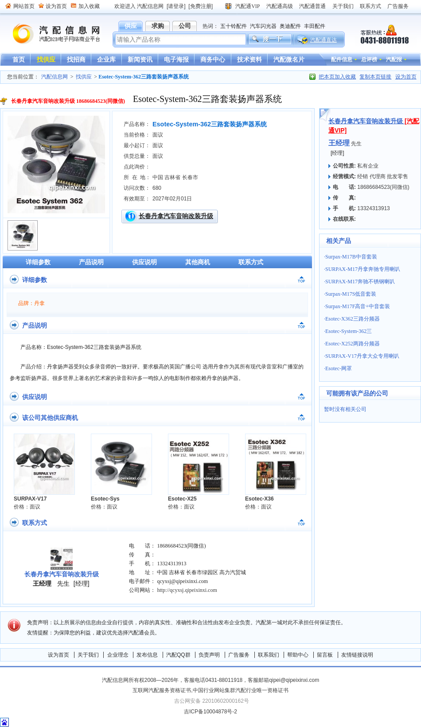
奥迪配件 (290, 26)
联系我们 (268, 655)
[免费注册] (200, 6)
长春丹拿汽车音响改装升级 (176, 215)
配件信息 (341, 59)
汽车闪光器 (263, 26)
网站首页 (24, 6)
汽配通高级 (279, 6)
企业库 (106, 59)
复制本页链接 (375, 77)
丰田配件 (314, 26)
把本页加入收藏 (337, 77)
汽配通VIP (247, 6)
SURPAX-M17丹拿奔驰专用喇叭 (362, 269)
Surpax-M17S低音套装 (350, 294)
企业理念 (118, 655)
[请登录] (176, 6)
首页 (18, 59)
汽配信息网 (51, 33)
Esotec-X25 (182, 499)
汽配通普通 (312, 6)
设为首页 (56, 6)
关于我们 (343, 6)
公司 (185, 25)
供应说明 (144, 262)
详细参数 (38, 262)
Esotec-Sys (105, 499)
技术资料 (249, 59)
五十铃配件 (233, 26)
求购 (158, 25)
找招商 (76, 59)
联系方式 (370, 6)
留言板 (325, 655)
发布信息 (147, 655)
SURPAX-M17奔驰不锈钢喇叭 (360, 281)
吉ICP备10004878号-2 (210, 711)
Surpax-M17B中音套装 (351, 257)
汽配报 (394, 59)
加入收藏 (89, 6)
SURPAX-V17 (30, 499)
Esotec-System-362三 (348, 331)
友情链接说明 (357, 655)
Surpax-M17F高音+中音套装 (357, 306)
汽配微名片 (288, 59)
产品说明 (91, 262)
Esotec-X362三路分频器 (352, 319)
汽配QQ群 (178, 655)
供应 (131, 25)
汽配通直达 (323, 40)
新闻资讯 (140, 59)
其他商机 (197, 262)
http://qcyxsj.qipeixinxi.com (187, 590)
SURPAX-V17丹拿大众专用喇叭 (362, 356)
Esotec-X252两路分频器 (352, 344)
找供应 (46, 59)
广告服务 (398, 6)
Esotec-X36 (259, 499)
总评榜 (369, 59)
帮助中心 (297, 655)
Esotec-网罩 (338, 368)
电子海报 (176, 59)
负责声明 (209, 655)
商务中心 (212, 59)
